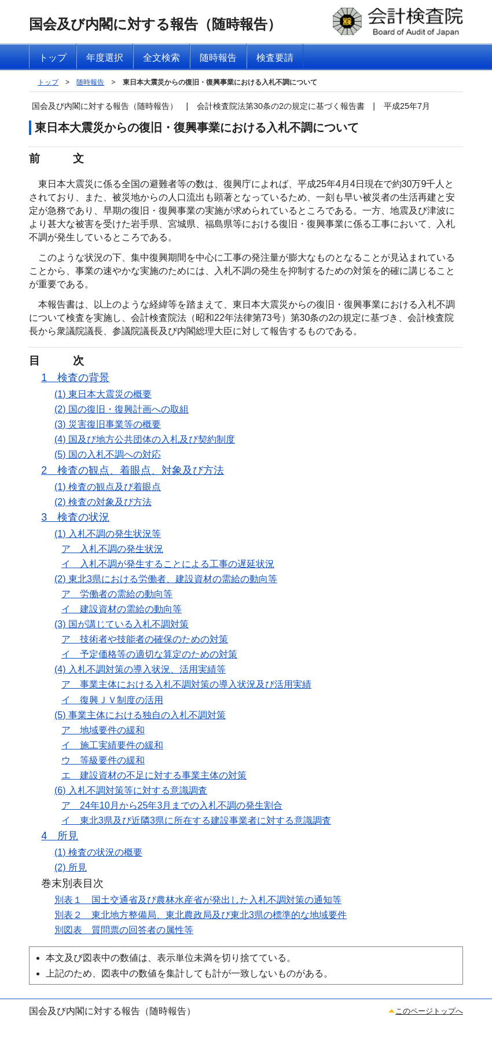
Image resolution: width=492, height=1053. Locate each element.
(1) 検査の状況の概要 (98, 852)
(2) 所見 (70, 867)
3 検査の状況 (75, 517)
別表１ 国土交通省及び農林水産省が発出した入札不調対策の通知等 (198, 900)
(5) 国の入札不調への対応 (107, 454)
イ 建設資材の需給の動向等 (121, 609)
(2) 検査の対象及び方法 (103, 502)
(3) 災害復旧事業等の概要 (107, 424)
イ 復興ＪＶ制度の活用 (112, 700)
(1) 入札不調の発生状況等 (107, 534)
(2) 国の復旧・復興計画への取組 (121, 409)
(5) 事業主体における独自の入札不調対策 (140, 715)
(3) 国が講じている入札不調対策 (121, 624)
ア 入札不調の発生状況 (112, 549)
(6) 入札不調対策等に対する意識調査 (130, 790)
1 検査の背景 (75, 377)
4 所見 (59, 836)
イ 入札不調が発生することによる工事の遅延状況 (167, 564)
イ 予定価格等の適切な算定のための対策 (149, 654)
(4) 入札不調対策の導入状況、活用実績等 (140, 669)
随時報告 (90, 82)
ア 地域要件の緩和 (103, 730)
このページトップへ (429, 1011)
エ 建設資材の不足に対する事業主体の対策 (154, 775)
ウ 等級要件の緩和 (103, 760)
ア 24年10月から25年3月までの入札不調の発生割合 (171, 805)
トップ (48, 82)
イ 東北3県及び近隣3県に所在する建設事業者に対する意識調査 (196, 820)
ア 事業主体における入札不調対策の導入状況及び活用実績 (186, 684)
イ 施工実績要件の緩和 (112, 745)
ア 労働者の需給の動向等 (116, 594)
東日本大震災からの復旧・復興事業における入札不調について (220, 82)
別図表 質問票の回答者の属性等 (123, 930)
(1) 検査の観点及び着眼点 (107, 487)
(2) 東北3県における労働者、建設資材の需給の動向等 (165, 579)
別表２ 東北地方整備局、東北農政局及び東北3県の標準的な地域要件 (200, 915)
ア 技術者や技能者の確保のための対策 (144, 639)
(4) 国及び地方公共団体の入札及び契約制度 (144, 439)
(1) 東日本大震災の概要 (103, 394)
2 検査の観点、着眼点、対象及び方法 (132, 470)
